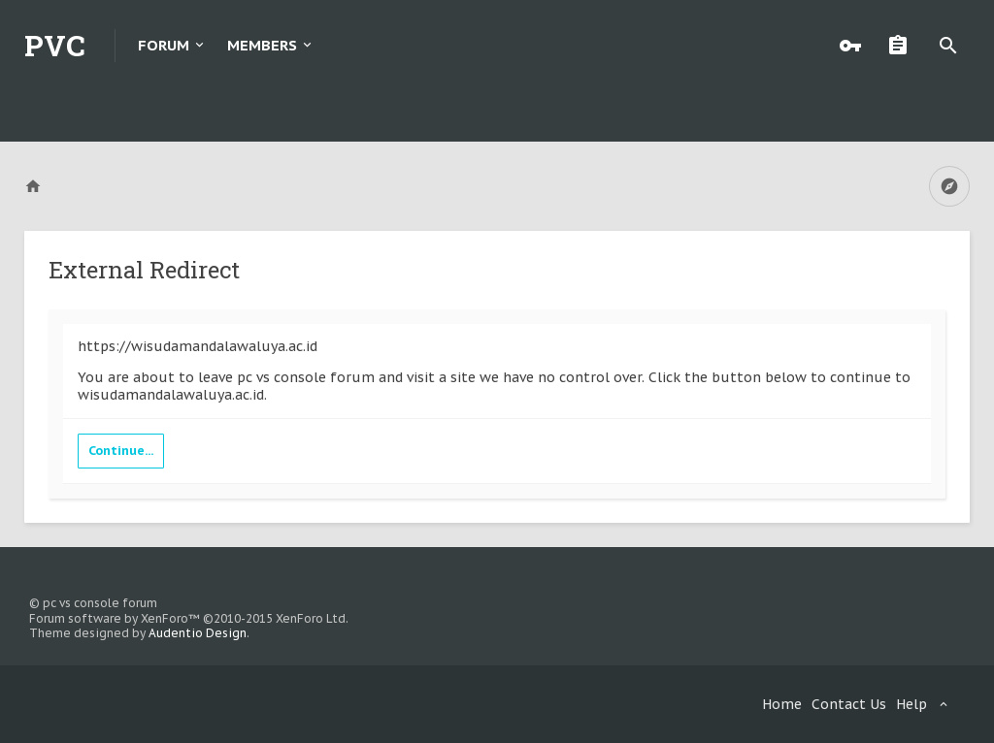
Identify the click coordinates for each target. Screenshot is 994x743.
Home (782, 704)
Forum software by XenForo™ (188, 618)
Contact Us (849, 704)
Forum (163, 45)
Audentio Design (198, 633)
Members (262, 45)
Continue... (120, 450)
